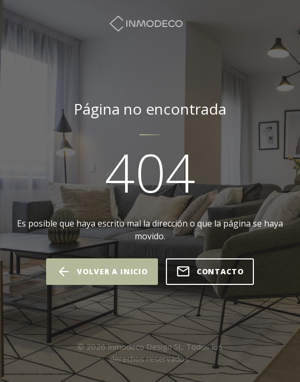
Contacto (210, 271)
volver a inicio (101, 271)
